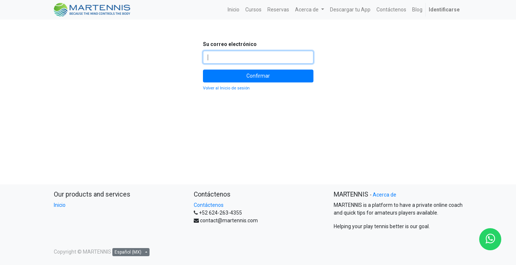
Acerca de (384, 195)
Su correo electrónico (230, 44)
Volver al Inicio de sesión (226, 88)
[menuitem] (233, 10)
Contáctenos (209, 205)
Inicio (60, 205)
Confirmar (258, 76)
